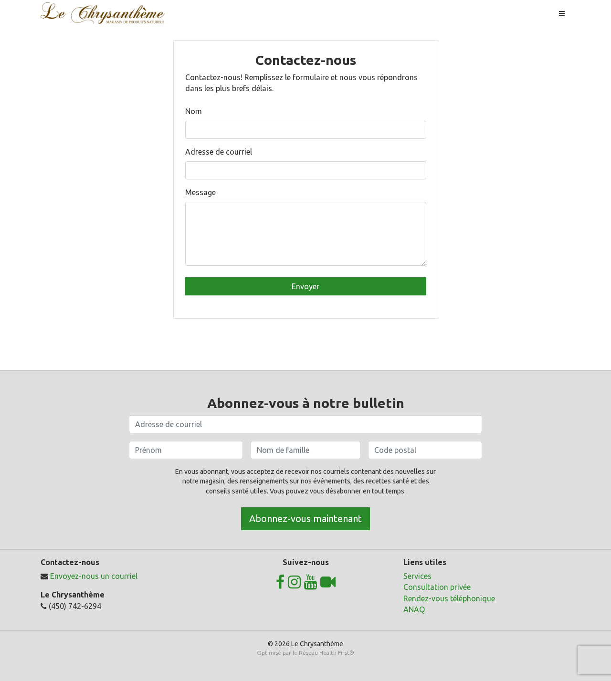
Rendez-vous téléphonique (449, 598)
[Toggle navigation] (561, 13)
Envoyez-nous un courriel (93, 576)
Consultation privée (437, 587)
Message (200, 192)
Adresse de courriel (218, 151)
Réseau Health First (324, 653)
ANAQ (414, 609)
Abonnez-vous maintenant (305, 518)
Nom (193, 111)
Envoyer (305, 286)
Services (417, 576)
